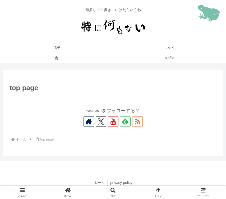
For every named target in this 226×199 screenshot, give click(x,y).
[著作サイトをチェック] (89, 121)
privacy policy (121, 183)
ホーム (99, 183)
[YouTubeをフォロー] (113, 121)
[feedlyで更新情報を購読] (125, 121)
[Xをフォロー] (101, 121)
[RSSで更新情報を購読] (137, 121)
